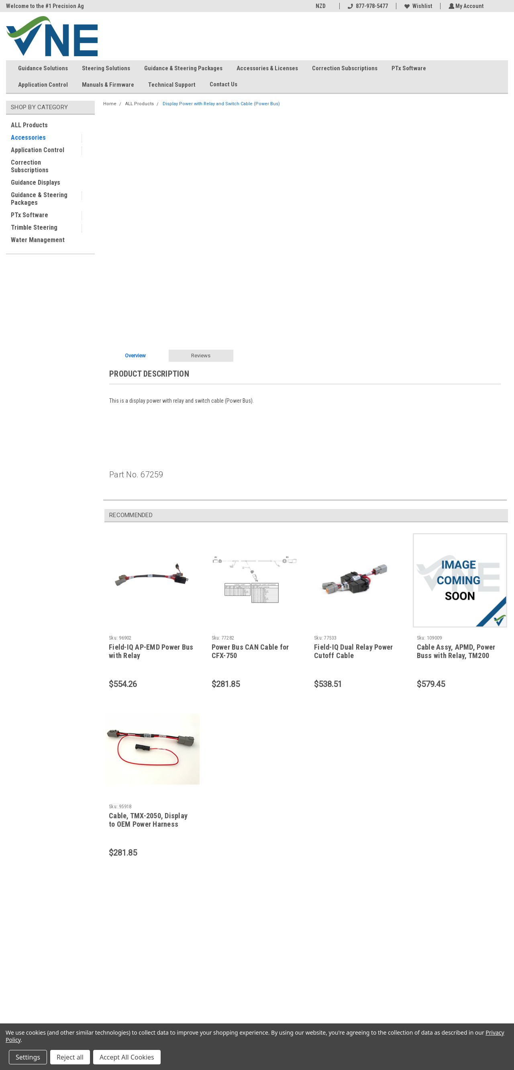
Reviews (200, 356)
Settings (28, 1057)
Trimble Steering (34, 227)
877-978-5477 (367, 6)
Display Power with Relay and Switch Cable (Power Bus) (221, 103)
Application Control (43, 84)
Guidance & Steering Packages (183, 68)
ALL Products (29, 125)
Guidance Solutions (43, 68)
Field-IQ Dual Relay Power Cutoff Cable (353, 651)
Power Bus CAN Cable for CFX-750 (250, 651)
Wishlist (417, 6)
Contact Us (227, 85)
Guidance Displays (35, 182)
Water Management (38, 240)
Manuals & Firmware (108, 84)
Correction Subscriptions (344, 68)
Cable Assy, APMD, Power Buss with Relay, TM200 (456, 651)
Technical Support (172, 84)
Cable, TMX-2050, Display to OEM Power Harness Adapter (148, 824)
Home (109, 103)
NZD (322, 6)
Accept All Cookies (127, 1057)
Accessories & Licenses (267, 68)
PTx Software (409, 68)
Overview (135, 356)
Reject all (70, 1057)
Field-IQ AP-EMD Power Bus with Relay (151, 651)
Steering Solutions (106, 68)
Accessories (28, 137)
